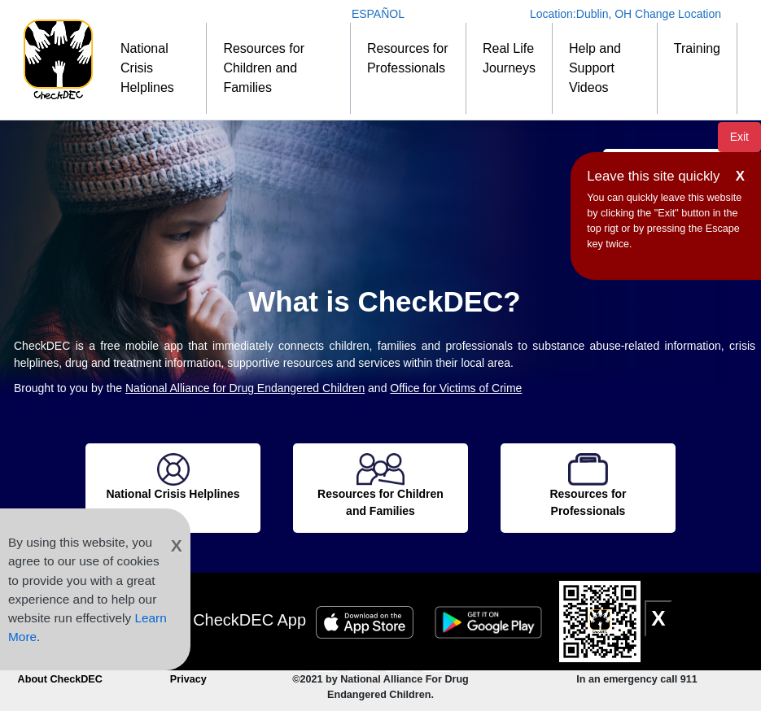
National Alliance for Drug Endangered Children (245, 388)
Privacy (188, 679)
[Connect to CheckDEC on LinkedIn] (437, 656)
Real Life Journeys (509, 58)
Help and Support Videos (595, 67)
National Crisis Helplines (147, 67)
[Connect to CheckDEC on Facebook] (363, 656)
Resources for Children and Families (263, 67)
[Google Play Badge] (490, 620)
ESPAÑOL (378, 13)
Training (697, 48)
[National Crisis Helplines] (173, 477)
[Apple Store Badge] (367, 620)
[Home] (58, 59)
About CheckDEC (60, 679)
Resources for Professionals (407, 58)
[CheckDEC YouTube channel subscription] (325, 656)
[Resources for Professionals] (588, 486)
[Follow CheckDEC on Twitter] (401, 656)
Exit (739, 136)
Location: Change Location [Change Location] (625, 13)
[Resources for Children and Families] (380, 486)
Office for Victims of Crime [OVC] (456, 388)
